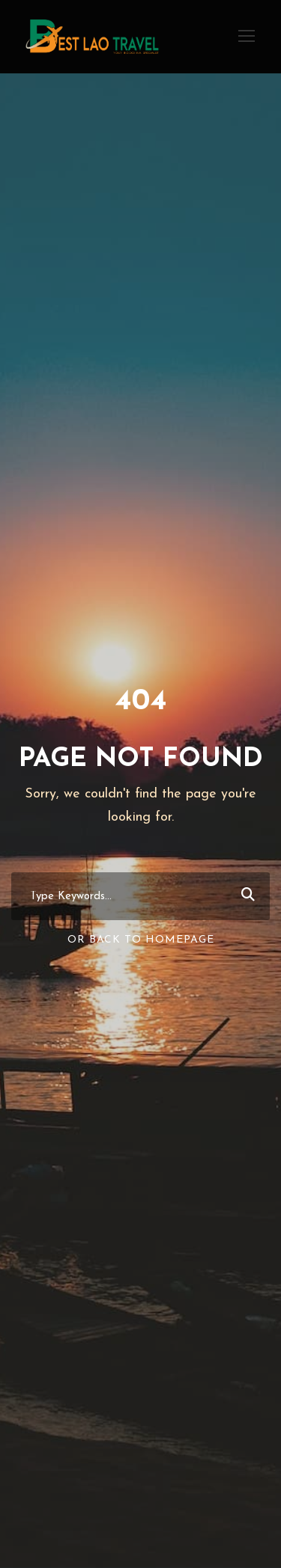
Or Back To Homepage (140, 940)
